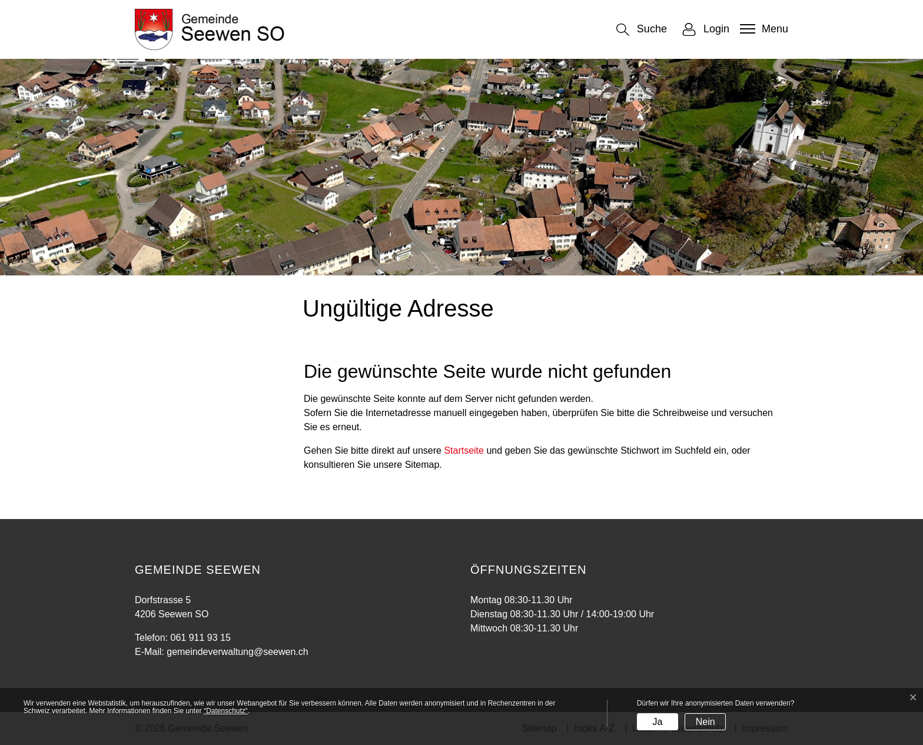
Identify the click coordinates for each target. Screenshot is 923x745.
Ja (657, 722)
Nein (705, 722)
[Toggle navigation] (762, 29)
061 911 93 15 (200, 638)
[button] (642, 29)
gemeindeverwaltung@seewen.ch (237, 652)
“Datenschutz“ (226, 711)
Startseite (464, 450)
